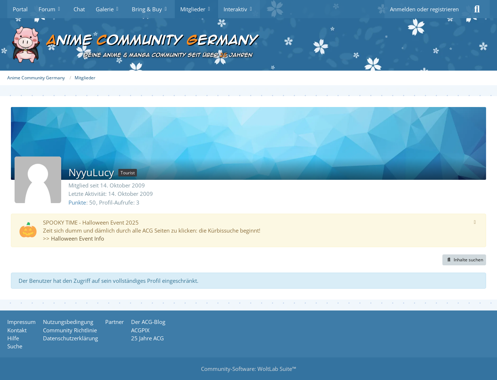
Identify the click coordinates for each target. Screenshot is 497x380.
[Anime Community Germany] (248, 44)
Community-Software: (248, 368)
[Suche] (477, 9)
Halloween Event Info (77, 238)
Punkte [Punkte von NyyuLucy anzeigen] (77, 202)
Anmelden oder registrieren (424, 9)
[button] (464, 259)
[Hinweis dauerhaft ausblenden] (474, 222)
